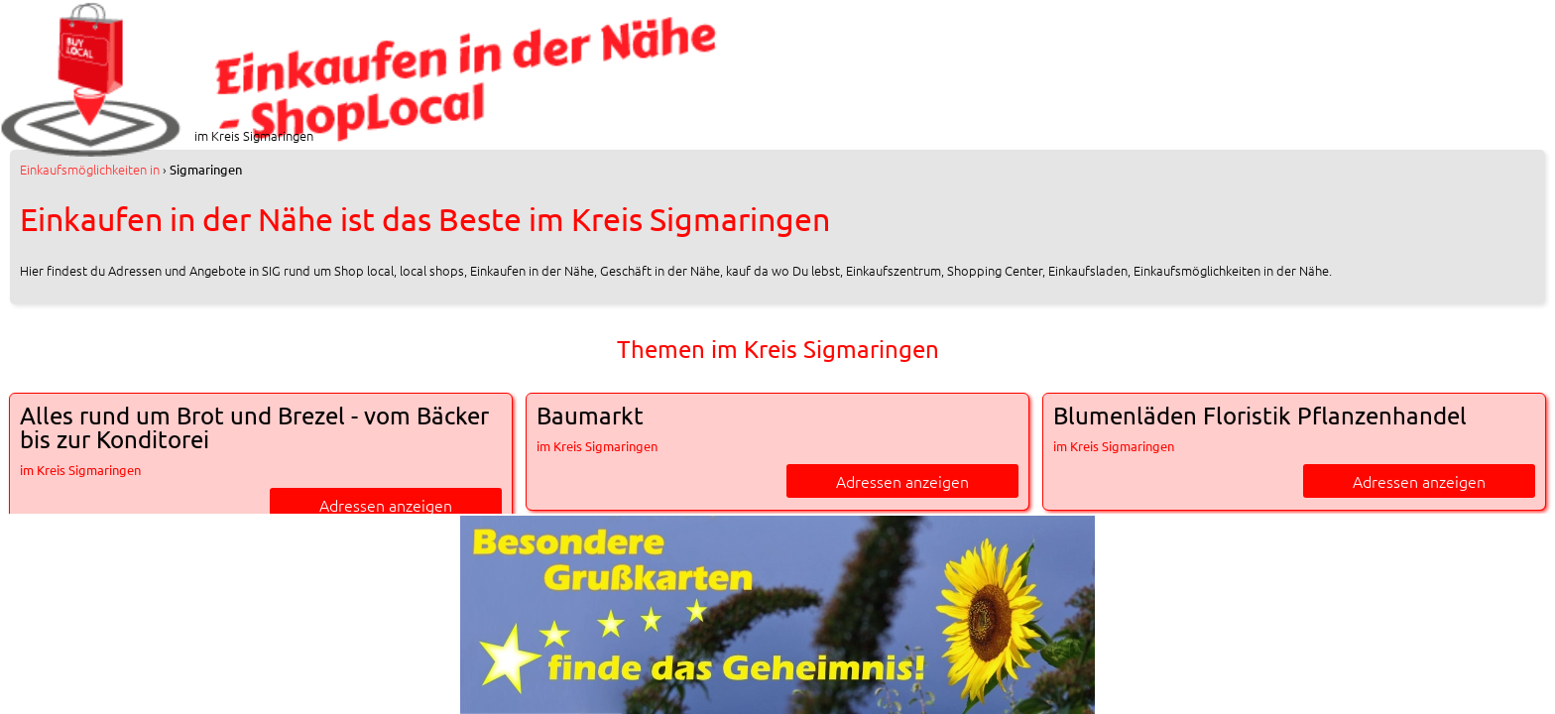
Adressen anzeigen (385, 505)
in (90, 169)
